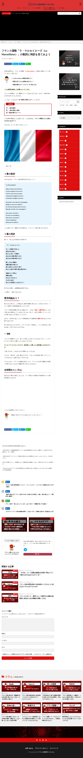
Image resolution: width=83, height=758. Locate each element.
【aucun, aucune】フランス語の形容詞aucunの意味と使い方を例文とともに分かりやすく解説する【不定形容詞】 (27, 469)
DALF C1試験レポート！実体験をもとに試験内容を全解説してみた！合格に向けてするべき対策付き (27, 463)
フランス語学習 (36, 8)
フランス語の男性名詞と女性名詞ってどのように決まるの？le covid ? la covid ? (36, 585)
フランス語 (15, 13)
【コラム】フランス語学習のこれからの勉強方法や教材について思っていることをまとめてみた (31, 718)
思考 (63, 154)
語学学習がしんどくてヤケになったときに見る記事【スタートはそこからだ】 (71, 718)
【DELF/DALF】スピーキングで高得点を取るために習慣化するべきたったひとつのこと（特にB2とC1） (27, 457)
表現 (8, 500)
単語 (63, 141)
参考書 (23, 13)
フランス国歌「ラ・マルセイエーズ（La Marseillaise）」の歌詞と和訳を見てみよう (32, 42)
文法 (19, 13)
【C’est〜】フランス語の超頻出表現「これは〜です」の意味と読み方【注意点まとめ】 (29, 511)
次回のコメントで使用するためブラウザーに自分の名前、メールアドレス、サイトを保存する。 (28, 654)
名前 (3, 633)
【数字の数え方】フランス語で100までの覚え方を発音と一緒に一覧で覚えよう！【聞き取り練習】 (29, 495)
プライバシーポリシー (41, 748)
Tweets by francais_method (66, 201)
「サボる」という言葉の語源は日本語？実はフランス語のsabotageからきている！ (36, 574)
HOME (19, 8)
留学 (63, 180)
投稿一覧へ (37, 554)
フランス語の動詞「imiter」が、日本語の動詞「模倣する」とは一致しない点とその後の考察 (11, 718)
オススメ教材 (60, 8)
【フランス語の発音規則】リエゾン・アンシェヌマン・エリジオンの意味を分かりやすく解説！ (29, 486)
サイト (3, 647)
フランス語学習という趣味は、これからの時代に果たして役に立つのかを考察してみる (71, 697)
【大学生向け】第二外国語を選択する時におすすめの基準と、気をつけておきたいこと (51, 697)
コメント (5, 616)
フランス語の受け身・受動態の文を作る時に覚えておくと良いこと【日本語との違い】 (11, 697)
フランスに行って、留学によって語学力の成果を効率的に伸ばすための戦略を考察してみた (36, 597)
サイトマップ (54, 748)
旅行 (63, 162)
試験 (63, 189)
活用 (63, 176)
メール (4, 640)
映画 (63, 167)
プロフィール (26, 8)
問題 (63, 149)
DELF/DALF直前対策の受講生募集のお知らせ (14, 446)
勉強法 (64, 136)
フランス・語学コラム (49, 8)
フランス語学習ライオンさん (46, 752)
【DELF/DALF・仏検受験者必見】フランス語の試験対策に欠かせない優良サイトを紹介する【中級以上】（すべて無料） (27, 451)
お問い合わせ (29, 748)
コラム (10, 42)
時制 (63, 171)
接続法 (27, 13)
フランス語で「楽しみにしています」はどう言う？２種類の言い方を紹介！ (26, 504)
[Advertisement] (41, 27)
